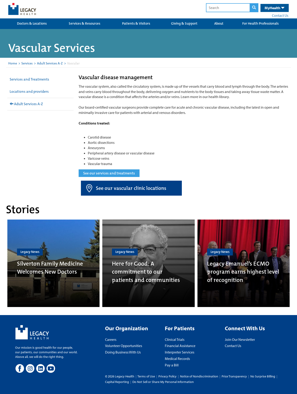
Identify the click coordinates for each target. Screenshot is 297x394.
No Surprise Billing (262, 376)
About (218, 23)
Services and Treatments (29, 79)
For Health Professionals (260, 23)
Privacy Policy (167, 376)
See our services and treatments (109, 173)
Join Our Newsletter (240, 339)
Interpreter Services (179, 352)
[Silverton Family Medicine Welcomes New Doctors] (53, 263)
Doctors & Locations (32, 23)
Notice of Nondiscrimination (199, 376)
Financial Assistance (180, 345)
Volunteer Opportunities (123, 345)
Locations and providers (29, 91)
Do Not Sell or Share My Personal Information (163, 382)
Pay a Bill (172, 365)
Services (27, 63)
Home (12, 63)
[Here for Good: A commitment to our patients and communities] (148, 263)
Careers (110, 339)
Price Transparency (234, 376)
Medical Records (177, 358)
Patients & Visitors (136, 23)
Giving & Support (184, 23)
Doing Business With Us (123, 352)
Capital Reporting (117, 382)
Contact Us (280, 15)
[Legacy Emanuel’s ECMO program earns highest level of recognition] (243, 263)
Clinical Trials (174, 339)
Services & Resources (84, 23)
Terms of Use (146, 376)
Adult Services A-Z (50, 63)
